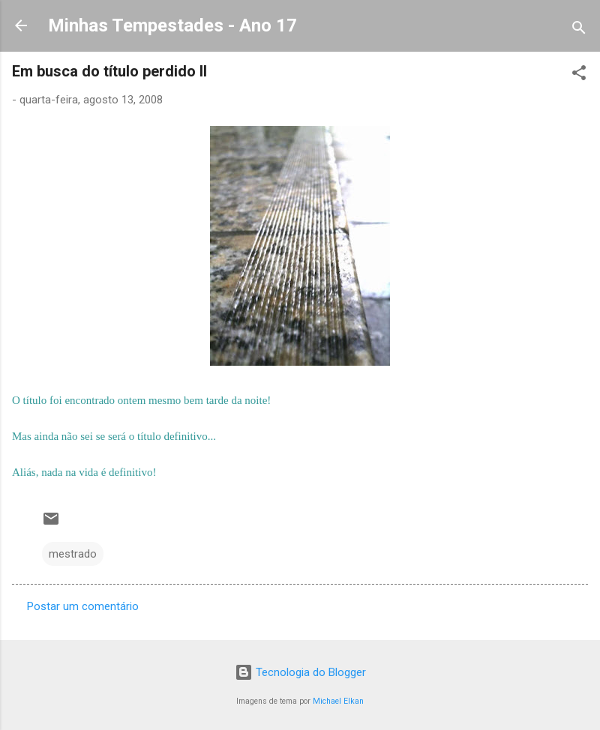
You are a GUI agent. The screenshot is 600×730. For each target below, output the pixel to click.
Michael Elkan (338, 701)
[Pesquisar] (579, 30)
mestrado (73, 554)
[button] (579, 75)
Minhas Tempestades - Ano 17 (172, 25)
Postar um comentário (83, 606)
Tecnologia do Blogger (300, 672)
